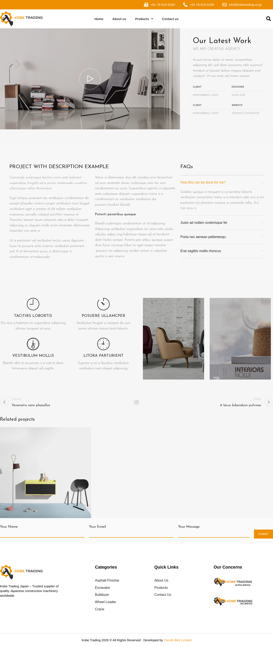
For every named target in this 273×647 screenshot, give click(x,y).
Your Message (189, 527)
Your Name (9, 527)
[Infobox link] (33, 315)
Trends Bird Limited (178, 640)
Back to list (136, 402)
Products (144, 19)
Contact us (170, 19)
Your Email (97, 527)
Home (98, 19)
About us (119, 19)
